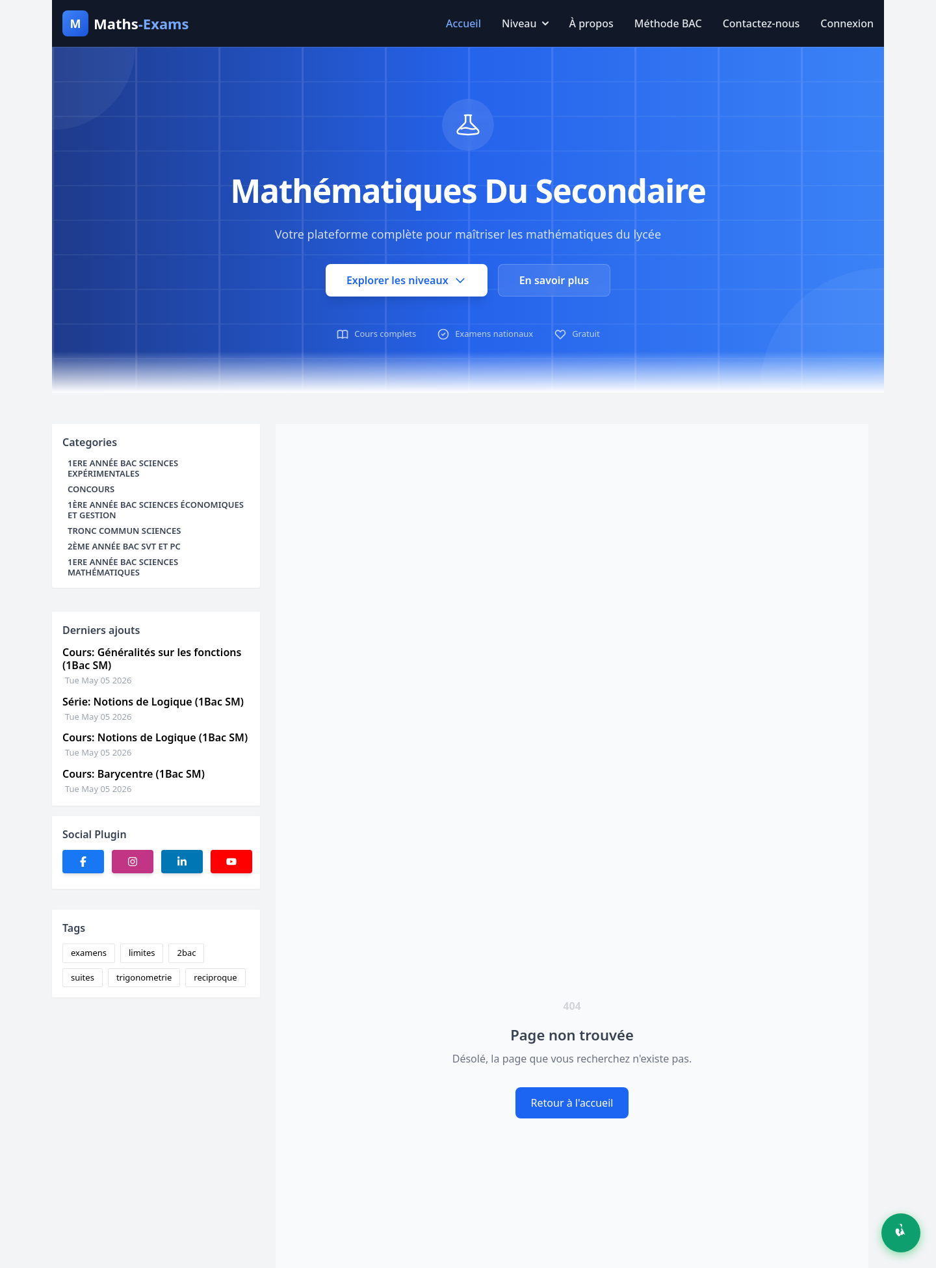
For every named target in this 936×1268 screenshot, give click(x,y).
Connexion (847, 23)
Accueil (463, 23)
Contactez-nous (761, 23)
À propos (591, 23)
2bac (186, 952)
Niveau (525, 23)
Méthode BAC (668, 23)
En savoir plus (554, 280)
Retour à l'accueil (572, 1103)
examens (89, 952)
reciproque (215, 977)
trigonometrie (144, 977)
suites (82, 977)
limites (142, 952)
